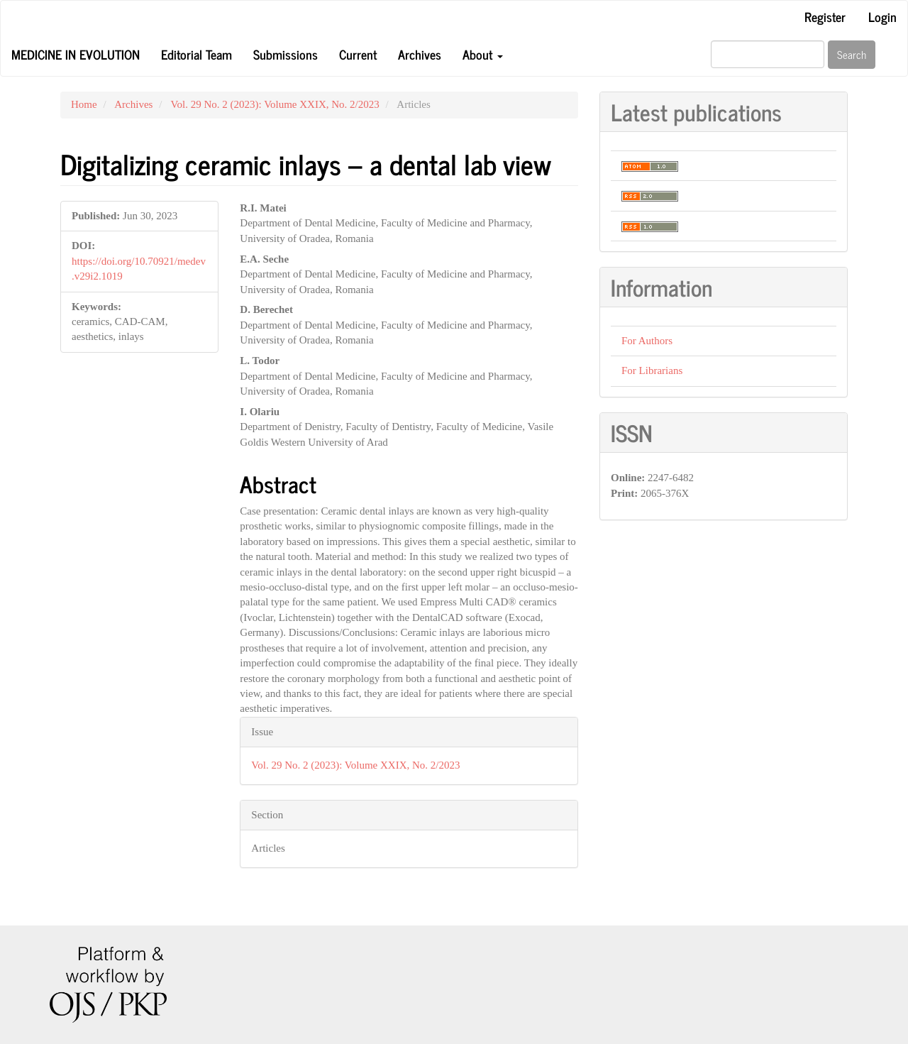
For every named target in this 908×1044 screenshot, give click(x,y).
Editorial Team (196, 54)
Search (851, 54)
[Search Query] (767, 54)
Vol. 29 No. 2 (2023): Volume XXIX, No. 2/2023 (275, 104)
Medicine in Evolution (75, 54)
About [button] (483, 54)
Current (358, 54)
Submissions (285, 54)
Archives (419, 54)
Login (882, 16)
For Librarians (651, 370)
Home (84, 104)
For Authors (646, 340)
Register (825, 16)
